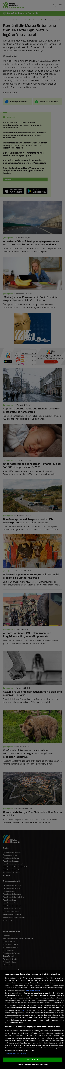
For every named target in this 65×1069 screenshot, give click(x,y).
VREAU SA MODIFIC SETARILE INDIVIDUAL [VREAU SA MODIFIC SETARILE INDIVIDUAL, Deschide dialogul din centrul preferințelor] (32, 1064)
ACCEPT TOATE (32, 1059)
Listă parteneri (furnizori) (16, 1053)
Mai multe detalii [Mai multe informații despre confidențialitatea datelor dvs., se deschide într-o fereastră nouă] (21, 975)
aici (25, 1000)
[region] (32, 1010)
